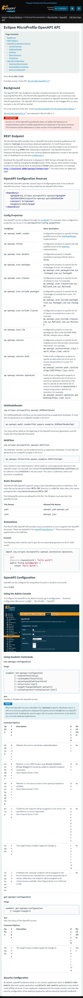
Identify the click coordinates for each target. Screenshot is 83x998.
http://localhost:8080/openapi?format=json (26, 169)
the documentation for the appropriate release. (55, 109)
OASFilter (12, 52)
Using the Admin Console (18, 64)
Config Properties (15, 46)
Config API (45, 220)
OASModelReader (15, 49)
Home (4, 17)
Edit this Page (75, 17)
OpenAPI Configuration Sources (18, 43)
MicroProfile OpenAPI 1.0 (14, 113)
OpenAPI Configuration (15, 61)
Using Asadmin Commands (18, 67)
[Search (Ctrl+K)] (72, 8)
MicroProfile (52, 17)
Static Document (15, 55)
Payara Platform (15, 17)
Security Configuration (17, 70)
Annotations (13, 58)
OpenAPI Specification (44, 529)
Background (11, 38)
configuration (37, 155)
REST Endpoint (12, 41)
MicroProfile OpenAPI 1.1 (38, 81)
